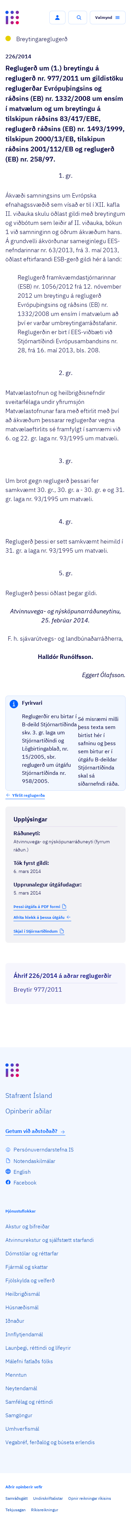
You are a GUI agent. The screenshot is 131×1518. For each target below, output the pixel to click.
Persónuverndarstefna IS (44, 1149)
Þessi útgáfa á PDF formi (37, 906)
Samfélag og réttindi (29, 1401)
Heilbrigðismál (22, 1293)
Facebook (25, 1182)
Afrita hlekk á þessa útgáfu (42, 917)
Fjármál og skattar (26, 1266)
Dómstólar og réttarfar (31, 1253)
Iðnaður (14, 1320)
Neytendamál (21, 1388)
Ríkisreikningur (44, 1509)
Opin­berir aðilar (28, 1110)
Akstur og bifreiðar (27, 1226)
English (22, 1171)
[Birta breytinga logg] (65, 957)
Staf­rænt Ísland (28, 1095)
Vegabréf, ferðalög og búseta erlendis (50, 1442)
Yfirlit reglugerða (28, 795)
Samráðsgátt (16, 1498)
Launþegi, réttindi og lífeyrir (38, 1347)
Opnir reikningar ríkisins (89, 1498)
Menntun (16, 1374)
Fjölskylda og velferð (30, 1280)
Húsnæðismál (21, 1307)
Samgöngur (18, 1415)
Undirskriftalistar (48, 1498)
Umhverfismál (22, 1428)
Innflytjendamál (24, 1334)
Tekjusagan (15, 1509)
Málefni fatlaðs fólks (29, 1361)
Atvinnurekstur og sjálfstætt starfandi (49, 1239)
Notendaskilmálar (34, 1161)
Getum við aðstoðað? (35, 1131)
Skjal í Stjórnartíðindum (36, 931)
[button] (57, 17)
